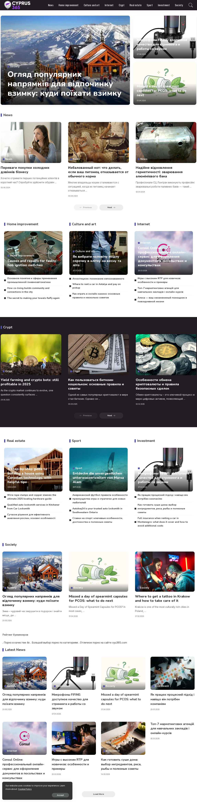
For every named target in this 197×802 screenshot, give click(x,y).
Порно (8, 640)
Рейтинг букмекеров (15, 633)
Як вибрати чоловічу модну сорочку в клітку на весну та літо (97, 261)
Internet (146, 243)
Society (15, 57)
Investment (147, 467)
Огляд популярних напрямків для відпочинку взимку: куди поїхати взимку (61, 79)
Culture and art (85, 251)
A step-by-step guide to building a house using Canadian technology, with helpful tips (29, 475)
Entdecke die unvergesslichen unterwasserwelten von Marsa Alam (98, 477)
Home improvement (22, 256)
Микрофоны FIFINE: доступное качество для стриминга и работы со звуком (162, 44)
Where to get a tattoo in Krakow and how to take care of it (162, 596)
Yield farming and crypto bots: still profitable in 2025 (30, 381)
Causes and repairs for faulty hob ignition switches (32, 263)
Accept (42, 794)
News (8, 159)
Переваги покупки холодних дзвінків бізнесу (25, 169)
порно (55, 640)
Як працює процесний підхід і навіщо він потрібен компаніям (172, 697)
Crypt (8, 370)
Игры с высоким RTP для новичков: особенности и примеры (71, 761)
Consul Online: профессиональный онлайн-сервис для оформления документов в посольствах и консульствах (162, 257)
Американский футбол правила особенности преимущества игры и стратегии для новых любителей (94, 498)
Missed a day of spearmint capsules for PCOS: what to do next (162, 90)
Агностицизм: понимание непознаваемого (98, 278)
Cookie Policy (43, 788)
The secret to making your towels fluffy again (33, 297)
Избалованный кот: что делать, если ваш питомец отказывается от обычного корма (98, 172)
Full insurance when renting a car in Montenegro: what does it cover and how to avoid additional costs (163, 520)
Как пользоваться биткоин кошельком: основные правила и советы (96, 383)
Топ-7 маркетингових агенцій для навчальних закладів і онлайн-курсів (169, 726)
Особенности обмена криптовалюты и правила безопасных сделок (157, 383)
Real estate (17, 463)
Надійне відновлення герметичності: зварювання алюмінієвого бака (159, 172)
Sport (78, 467)
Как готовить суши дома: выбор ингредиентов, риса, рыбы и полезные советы (161, 507)
